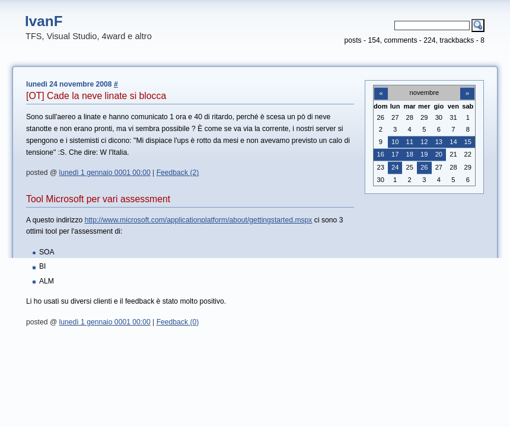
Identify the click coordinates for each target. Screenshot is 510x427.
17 (395, 154)
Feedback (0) (178, 322)
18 (409, 154)
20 (438, 154)
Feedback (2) (178, 172)
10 (395, 141)
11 (409, 141)
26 (424, 167)
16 (380, 154)
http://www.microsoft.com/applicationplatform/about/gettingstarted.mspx (199, 220)
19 (424, 154)
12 (424, 141)
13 (438, 141)
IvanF (44, 21)
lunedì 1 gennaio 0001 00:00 (105, 172)
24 (395, 167)
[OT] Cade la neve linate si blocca (96, 96)
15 (467, 141)
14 (453, 141)
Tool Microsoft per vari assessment (98, 199)
